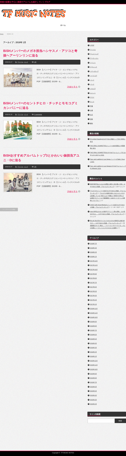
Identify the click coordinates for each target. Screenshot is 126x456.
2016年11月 (94, 313)
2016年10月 (94, 317)
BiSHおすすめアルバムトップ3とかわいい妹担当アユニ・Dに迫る (41, 158)
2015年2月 (93, 404)
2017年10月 (94, 269)
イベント (93, 62)
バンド (92, 80)
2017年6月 (93, 287)
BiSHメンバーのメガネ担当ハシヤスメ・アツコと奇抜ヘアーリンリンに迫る (40, 53)
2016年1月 (93, 356)
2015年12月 (94, 361)
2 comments (38, 114)
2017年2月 (93, 300)
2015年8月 (93, 378)
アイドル (20, 62)
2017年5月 (93, 291)
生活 (91, 114)
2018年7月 (93, 243)
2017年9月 (93, 274)
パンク (26, 62)
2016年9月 (93, 321)
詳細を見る (72, 87)
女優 (91, 110)
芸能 (91, 119)
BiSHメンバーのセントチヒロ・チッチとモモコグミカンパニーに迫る (40, 105)
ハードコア (93, 75)
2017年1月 (93, 304)
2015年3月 (93, 400)
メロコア (93, 88)
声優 (91, 106)
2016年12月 (94, 308)
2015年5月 (93, 391)
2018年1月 (93, 256)
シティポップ (94, 71)
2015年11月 (94, 365)
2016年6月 (93, 334)
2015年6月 (93, 387)
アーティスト (94, 58)
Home (1, 34)
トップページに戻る (9, 209)
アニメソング (94, 54)
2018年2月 (93, 252)
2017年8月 (93, 278)
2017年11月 (94, 265)
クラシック (93, 67)
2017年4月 (93, 295)
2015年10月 (94, 369)
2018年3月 (93, 248)
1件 (35, 62)
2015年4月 (93, 395)
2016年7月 (93, 330)
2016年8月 (93, 326)
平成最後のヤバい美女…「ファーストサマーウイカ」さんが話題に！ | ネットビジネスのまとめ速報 (107, 225)
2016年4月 (93, 343)
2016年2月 (93, 352)
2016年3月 (93, 347)
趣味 (91, 123)
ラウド (92, 97)
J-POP (92, 45)
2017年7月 (93, 282)
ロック (92, 101)
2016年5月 (93, 339)
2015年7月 (93, 382)
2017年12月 (94, 261)
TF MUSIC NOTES (67, 453)
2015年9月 (93, 374)
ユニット (93, 93)
